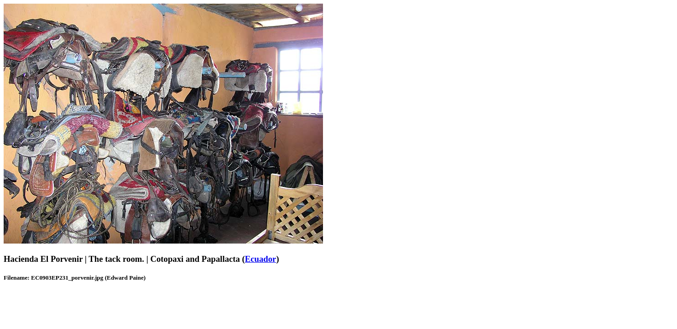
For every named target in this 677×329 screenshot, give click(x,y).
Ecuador (260, 259)
